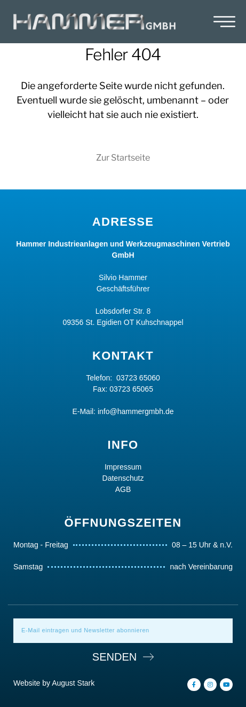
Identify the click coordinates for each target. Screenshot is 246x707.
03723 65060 (138, 378)
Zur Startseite (123, 157)
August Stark (73, 683)
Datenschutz (123, 478)
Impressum (123, 467)
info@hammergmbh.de (136, 411)
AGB (123, 489)
